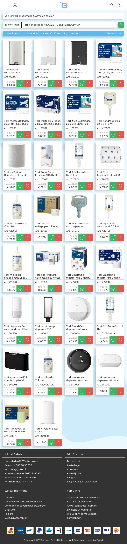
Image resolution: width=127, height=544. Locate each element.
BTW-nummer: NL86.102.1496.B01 (23, 473)
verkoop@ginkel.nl (15, 469)
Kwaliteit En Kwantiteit (79, 509)
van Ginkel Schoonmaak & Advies (24, 16)
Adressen (72, 469)
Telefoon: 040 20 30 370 (18, 465)
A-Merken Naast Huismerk (82, 505)
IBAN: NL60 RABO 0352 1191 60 (21, 477)
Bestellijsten (74, 473)
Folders (9, 513)
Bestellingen (74, 465)
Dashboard (73, 461)
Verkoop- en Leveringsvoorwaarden (25, 505)
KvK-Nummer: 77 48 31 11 (19, 481)
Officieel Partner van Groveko (84, 497)
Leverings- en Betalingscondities (23, 501)
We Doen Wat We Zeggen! (82, 513)
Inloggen (72, 477)
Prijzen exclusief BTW (79, 501)
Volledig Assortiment (16, 518)
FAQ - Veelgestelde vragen (82, 481)
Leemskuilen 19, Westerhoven (21, 461)
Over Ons (10, 509)
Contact (9, 497)
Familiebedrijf (74, 518)
